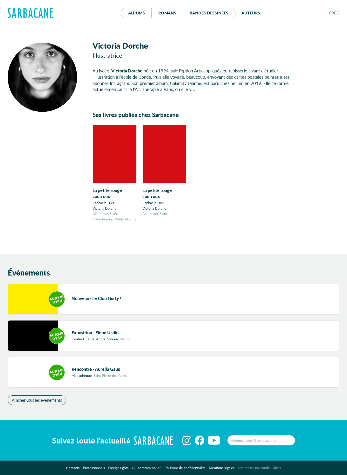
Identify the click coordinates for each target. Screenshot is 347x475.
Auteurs (250, 13)
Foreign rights (118, 467)
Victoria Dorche (104, 208)
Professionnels (94, 467)
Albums (136, 13)
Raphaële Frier (103, 202)
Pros (334, 13)
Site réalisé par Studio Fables (259, 467)
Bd (209, 13)
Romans (167, 13)
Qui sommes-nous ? (146, 467)
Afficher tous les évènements (37, 400)
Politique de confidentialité (185, 467)
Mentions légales (221, 467)
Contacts (73, 467)
